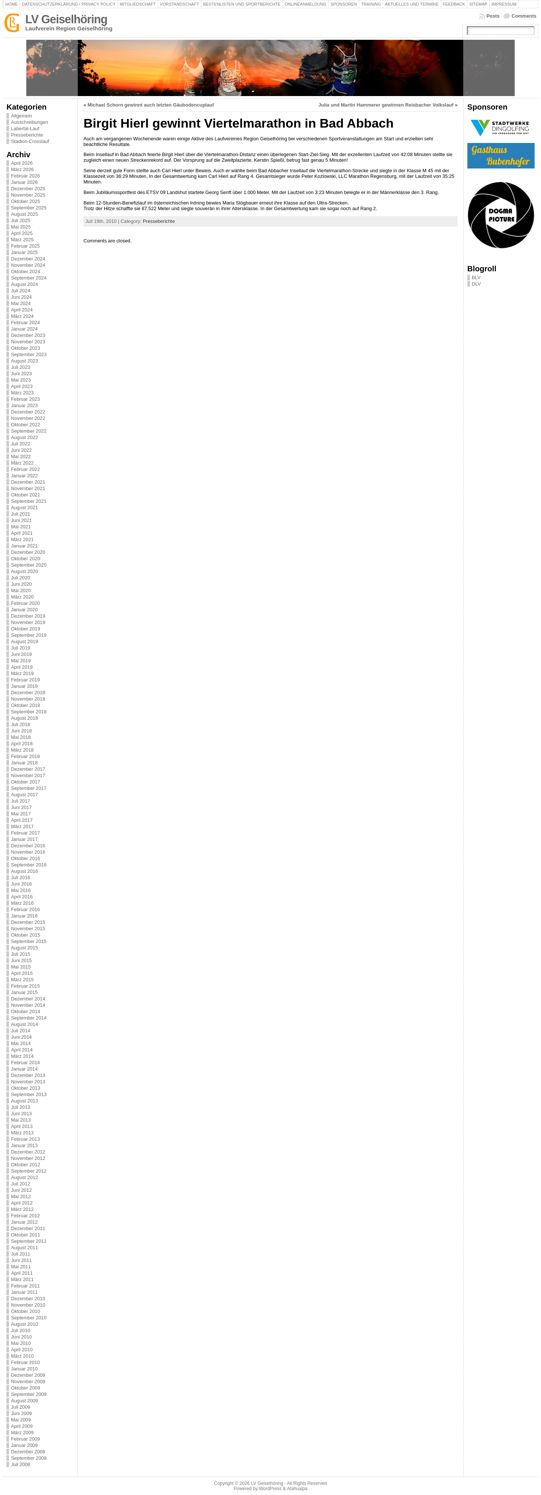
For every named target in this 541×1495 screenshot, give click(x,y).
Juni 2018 (21, 731)
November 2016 (28, 852)
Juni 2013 (21, 1113)
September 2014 (29, 1018)
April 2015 (22, 973)
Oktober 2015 (25, 935)
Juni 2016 (21, 884)
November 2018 (28, 699)
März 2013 (22, 1133)
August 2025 (24, 214)
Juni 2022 (21, 450)
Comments (524, 16)
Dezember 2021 (28, 482)
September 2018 (29, 711)
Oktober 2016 (25, 858)
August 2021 (24, 507)
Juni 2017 (21, 807)
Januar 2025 (24, 252)
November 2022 (28, 418)
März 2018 (22, 750)
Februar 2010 (25, 1362)
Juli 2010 (20, 1330)
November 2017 (28, 775)
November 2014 (28, 1005)
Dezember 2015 (28, 922)
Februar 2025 (25, 246)
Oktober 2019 (25, 629)
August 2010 (24, 1324)
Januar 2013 (24, 1145)
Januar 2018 (24, 763)
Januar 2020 (24, 609)
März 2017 (22, 826)
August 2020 (24, 571)
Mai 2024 (21, 303)
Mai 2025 (21, 227)
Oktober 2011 (25, 1235)
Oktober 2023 (25, 348)
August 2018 (24, 718)
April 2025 (22, 233)
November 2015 (28, 928)
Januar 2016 (24, 916)
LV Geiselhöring (66, 19)
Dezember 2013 (28, 1075)
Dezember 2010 (28, 1298)
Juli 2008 (20, 1464)
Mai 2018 (21, 737)
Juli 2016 (20, 877)
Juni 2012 (21, 1190)
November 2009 (28, 1381)
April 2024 (22, 310)
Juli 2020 (20, 578)
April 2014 (22, 1050)
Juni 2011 (21, 1260)
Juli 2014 (20, 1030)
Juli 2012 (20, 1184)
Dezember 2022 (28, 412)
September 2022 (29, 431)
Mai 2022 (21, 456)
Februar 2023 (25, 399)
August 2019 (24, 641)
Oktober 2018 (25, 705)
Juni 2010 (21, 1337)
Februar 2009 (25, 1439)
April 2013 (22, 1126)
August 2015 (24, 948)
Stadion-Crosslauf (30, 141)
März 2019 (22, 673)
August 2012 (24, 1177)
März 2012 (22, 1209)
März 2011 (22, 1279)
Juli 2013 (20, 1107)
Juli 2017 (20, 801)
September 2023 (29, 354)
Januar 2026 (24, 182)
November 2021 (28, 488)
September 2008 (29, 1458)
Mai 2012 (21, 1196)
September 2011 (29, 1241)
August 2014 (24, 1024)
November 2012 (28, 1158)
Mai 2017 (21, 814)
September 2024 (29, 278)
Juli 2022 (20, 444)
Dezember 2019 (28, 616)
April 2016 (22, 896)
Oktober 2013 (25, 1088)
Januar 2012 (24, 1222)
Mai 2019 (21, 660)
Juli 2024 (20, 290)
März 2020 (22, 597)
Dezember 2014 (28, 999)
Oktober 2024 (25, 271)
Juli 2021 (20, 514)
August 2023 (24, 361)
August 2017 (24, 794)
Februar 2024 (25, 322)
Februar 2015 (25, 986)
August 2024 (24, 284)
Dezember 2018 (28, 692)
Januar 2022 (24, 475)
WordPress (270, 1488)
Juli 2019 (20, 648)
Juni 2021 (21, 520)
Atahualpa (297, 1488)
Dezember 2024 (28, 259)
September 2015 (29, 941)
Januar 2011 (24, 1292)
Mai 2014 (21, 1043)
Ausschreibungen (29, 122)
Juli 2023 (20, 367)
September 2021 (29, 501)
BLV (476, 277)
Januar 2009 (24, 1445)
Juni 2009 (21, 1413)
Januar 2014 (24, 1069)
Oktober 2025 (25, 201)
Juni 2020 (21, 584)
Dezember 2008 (28, 1451)
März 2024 (22, 316)
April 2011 (22, 1273)
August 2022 (24, 437)
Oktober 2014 (25, 1011)
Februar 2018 (25, 756)
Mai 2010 (21, 1343)
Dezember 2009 (28, 1375)
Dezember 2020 (28, 552)
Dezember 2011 (28, 1228)
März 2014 (22, 1056)
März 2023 (22, 393)
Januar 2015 (24, 992)
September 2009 (29, 1394)
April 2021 (22, 533)
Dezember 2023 (28, 335)
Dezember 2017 (28, 769)
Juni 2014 (21, 1037)
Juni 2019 (21, 654)
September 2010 (29, 1318)
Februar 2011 (25, 1286)
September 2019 (29, 635)
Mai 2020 (21, 590)
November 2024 (28, 265)
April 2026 (22, 163)
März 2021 (22, 539)
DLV (476, 284)
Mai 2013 (21, 1120)
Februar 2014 (25, 1062)
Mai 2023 (21, 380)
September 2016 (29, 865)
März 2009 (22, 1432)
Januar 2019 (24, 686)
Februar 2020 (25, 603)
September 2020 (29, 565)
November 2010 (28, 1305)
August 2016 (24, 871)
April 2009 (22, 1426)
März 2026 (22, 169)
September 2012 (29, 1171)
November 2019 (28, 622)
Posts (493, 16)
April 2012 (22, 1203)
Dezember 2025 (28, 188)
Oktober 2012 (25, 1164)
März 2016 (22, 903)
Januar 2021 (24, 546)
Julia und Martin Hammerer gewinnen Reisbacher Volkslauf (385, 105)
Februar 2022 (25, 469)
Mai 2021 (21, 526)
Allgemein (21, 116)
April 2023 (22, 386)
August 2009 (24, 1400)
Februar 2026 (25, 176)
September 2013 (29, 1094)
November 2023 (28, 341)
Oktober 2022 (25, 424)
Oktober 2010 (25, 1311)
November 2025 (28, 195)
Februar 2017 (25, 833)
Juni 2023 (21, 373)
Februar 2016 (25, 909)
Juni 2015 (21, 960)
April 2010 (22, 1349)
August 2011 (24, 1247)
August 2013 (24, 1101)
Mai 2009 (21, 1420)
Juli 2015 (20, 954)
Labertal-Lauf (25, 128)
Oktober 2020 (25, 558)
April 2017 (22, 820)
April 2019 (22, 667)
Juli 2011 (20, 1254)
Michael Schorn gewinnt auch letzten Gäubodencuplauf (151, 105)
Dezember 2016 (28, 845)
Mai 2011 (21, 1266)
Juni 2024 (21, 297)
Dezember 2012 (28, 1152)
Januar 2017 (24, 839)
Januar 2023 (24, 405)
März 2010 (22, 1356)
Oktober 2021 (25, 495)
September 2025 (29, 208)
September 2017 (29, 788)
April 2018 (22, 743)
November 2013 (28, 1081)
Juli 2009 (20, 1407)
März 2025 (22, 239)
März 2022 (22, 463)
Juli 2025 (20, 220)
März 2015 (22, 979)
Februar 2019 (25, 680)
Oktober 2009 (25, 1388)
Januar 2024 (24, 329)
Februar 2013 (25, 1139)
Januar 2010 (24, 1369)
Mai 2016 (21, 890)
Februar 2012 (25, 1215)
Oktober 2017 (25, 782)
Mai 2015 (21, 967)
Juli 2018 (20, 724)
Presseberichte (27, 135)
